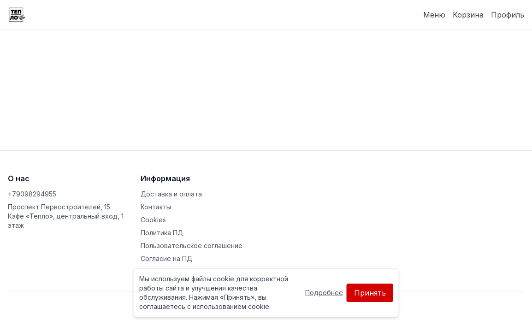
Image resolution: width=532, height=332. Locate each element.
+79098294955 (32, 194)
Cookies (153, 220)
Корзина (468, 14)
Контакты (156, 207)
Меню (434, 14)
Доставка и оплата (171, 194)
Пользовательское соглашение (191, 245)
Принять (370, 292)
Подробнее (324, 292)
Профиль (507, 14)
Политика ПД (162, 233)
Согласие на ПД (166, 258)
